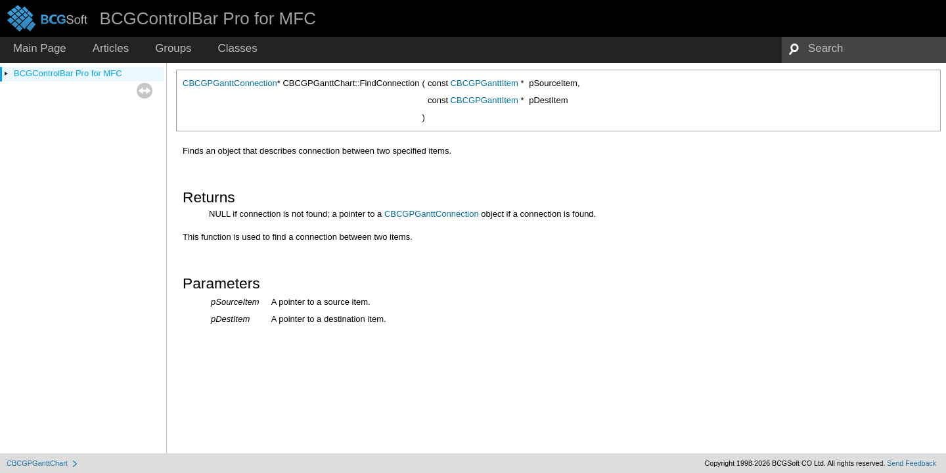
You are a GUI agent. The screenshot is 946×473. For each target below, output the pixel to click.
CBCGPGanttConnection (230, 83)
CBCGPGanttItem (484, 83)
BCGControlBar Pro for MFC (68, 73)
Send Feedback (911, 463)
